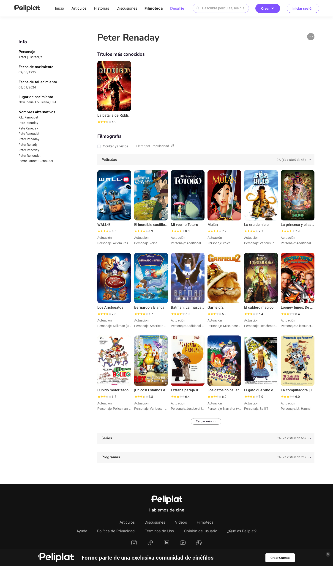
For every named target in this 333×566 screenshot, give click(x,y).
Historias (101, 8)
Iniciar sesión (303, 8)
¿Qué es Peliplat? (242, 531)
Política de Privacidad (116, 531)
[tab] (205, 159)
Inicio (59, 8)
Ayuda (81, 531)
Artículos (79, 8)
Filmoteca (154, 8)
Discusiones (127, 8)
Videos (181, 522)
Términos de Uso (159, 531)
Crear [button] (267, 8)
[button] (310, 36)
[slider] (104, 122)
